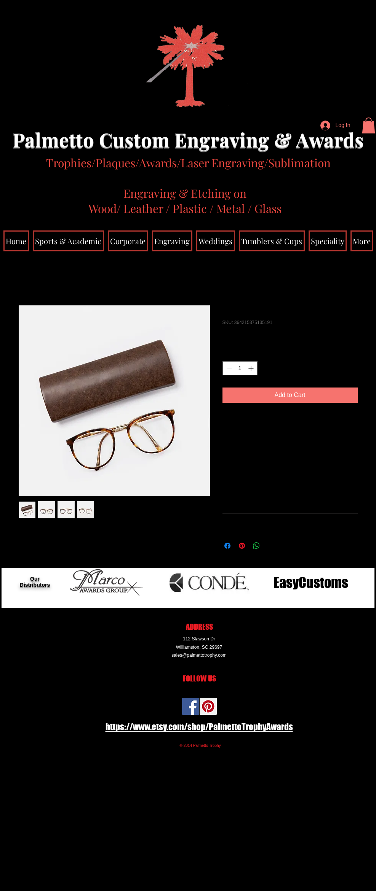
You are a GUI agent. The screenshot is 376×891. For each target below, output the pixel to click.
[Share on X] (270, 545)
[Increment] (251, 368)
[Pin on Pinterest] (241, 545)
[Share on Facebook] (227, 545)
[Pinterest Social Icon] (208, 706)
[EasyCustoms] (311, 582)
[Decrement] (228, 368)
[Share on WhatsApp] (256, 545)
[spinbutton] (240, 368)
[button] (368, 125)
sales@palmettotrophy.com (199, 655)
